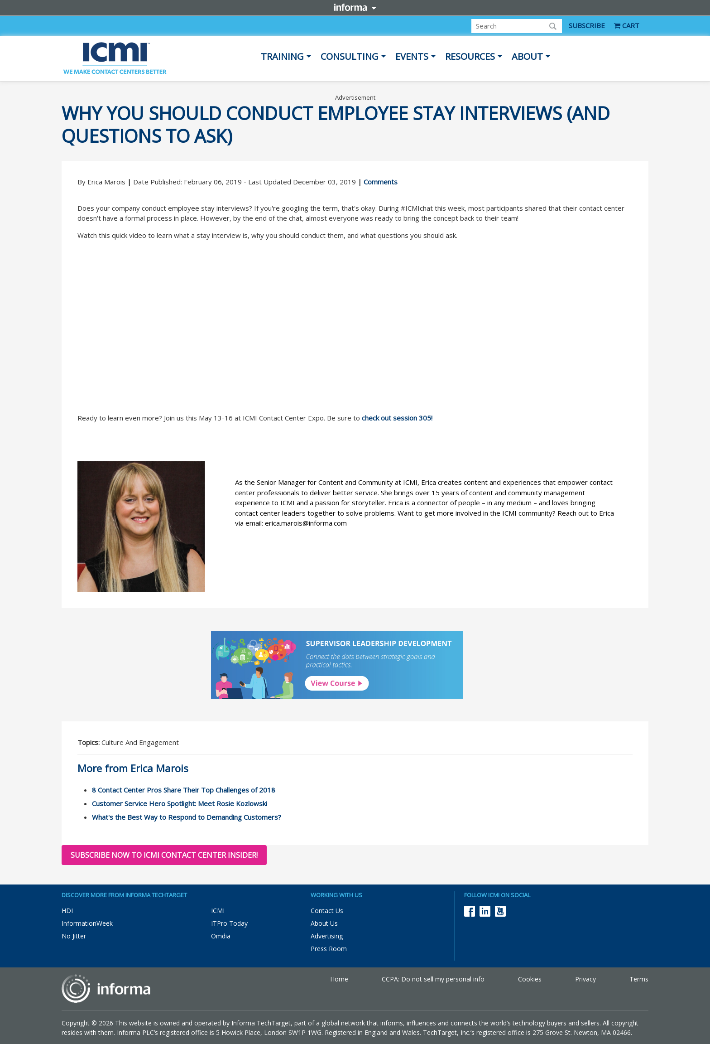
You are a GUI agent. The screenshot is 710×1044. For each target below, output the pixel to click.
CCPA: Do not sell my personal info (433, 979)
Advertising (327, 936)
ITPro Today (229, 923)
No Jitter (74, 936)
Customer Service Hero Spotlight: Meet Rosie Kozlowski (179, 803)
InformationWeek (87, 923)
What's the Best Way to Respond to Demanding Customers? (186, 817)
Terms (638, 979)
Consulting (350, 56)
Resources (470, 56)
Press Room (329, 948)
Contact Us (327, 910)
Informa (355, 7)
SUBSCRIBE (587, 25)
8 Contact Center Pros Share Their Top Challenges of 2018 (183, 789)
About (527, 56)
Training (282, 56)
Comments (381, 181)
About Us (324, 923)
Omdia (220, 936)
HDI (67, 910)
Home (339, 979)
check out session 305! (397, 417)
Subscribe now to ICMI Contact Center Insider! (164, 855)
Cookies (530, 979)
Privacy (585, 979)
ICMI (218, 910)
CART (626, 25)
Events (411, 56)
